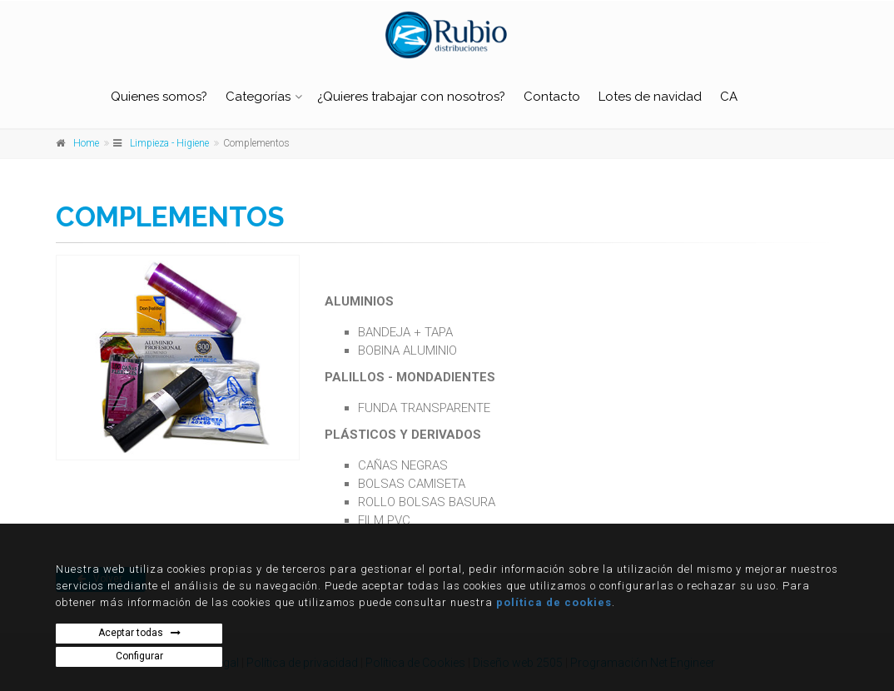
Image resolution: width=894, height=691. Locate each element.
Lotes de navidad (650, 96)
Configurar (139, 656)
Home (86, 143)
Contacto (552, 96)
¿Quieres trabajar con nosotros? (411, 96)
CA (729, 96)
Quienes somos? (159, 96)
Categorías (258, 96)
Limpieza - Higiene (169, 143)
